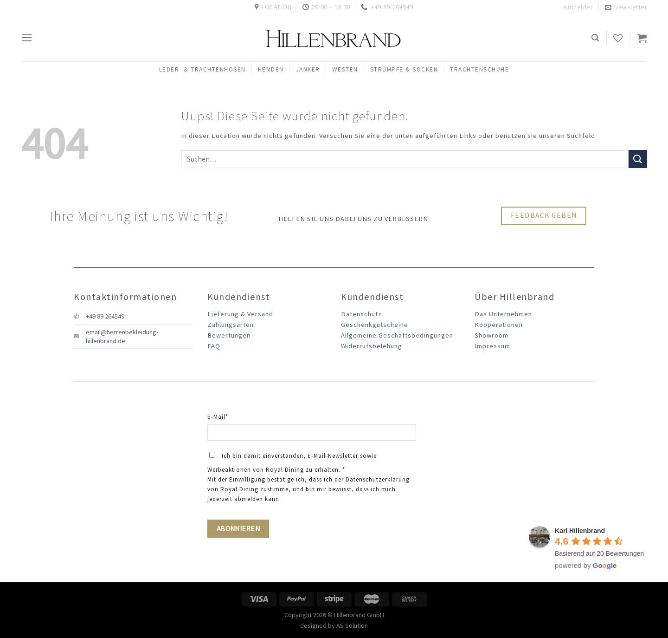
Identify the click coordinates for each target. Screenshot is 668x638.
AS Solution (352, 625)
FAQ (213, 346)
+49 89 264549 (105, 316)
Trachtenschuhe (479, 69)
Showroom (491, 335)
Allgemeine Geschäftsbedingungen (397, 335)
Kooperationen (499, 324)
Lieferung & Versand (240, 314)
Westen (345, 69)
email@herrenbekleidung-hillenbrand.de (122, 336)
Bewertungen (228, 335)
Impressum (492, 346)
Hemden (271, 69)
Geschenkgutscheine (374, 324)
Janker (308, 69)
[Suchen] (595, 38)
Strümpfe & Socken (404, 69)
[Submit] (638, 159)
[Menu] (27, 38)
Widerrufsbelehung (371, 346)
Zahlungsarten (230, 324)
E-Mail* (217, 417)
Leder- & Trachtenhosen (202, 69)
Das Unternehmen (503, 314)
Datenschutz (361, 314)
